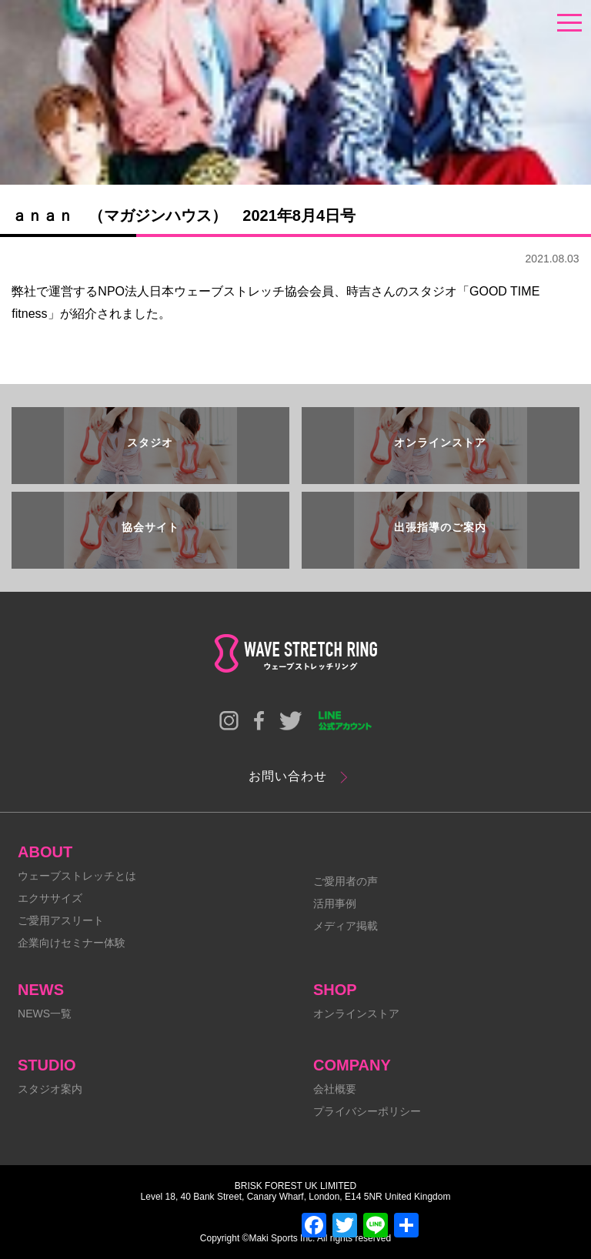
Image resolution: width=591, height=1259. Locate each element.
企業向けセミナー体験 (71, 943)
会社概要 (334, 1089)
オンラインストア (356, 1013)
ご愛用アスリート (61, 920)
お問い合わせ (288, 776)
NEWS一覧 (45, 1013)
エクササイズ (50, 898)
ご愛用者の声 (345, 881)
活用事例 (334, 903)
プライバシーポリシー (367, 1111)
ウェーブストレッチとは (77, 876)
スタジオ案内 (50, 1089)
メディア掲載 (345, 926)
